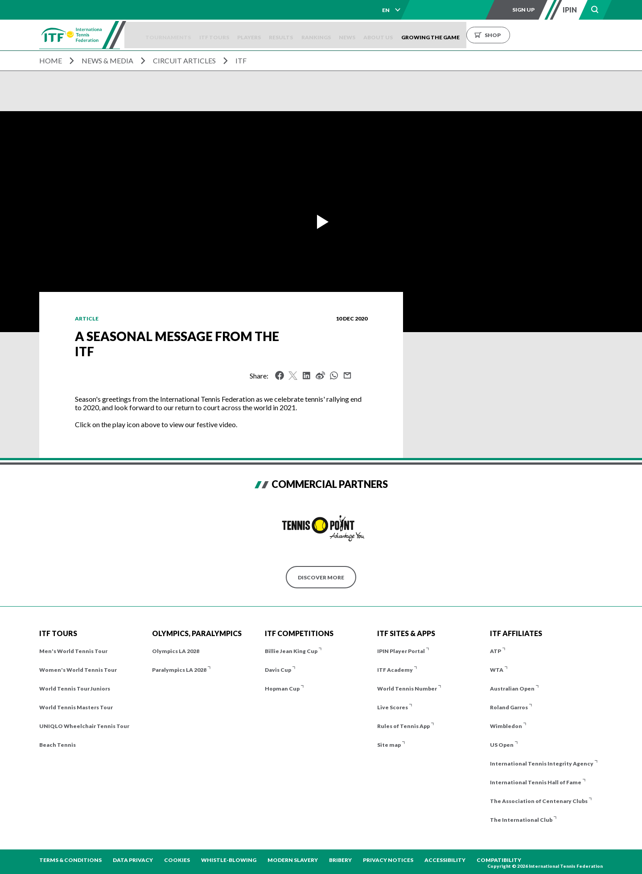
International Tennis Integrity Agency (541, 763)
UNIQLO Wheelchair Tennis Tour (84, 726)
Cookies (177, 860)
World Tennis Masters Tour (76, 707)
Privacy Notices (388, 860)
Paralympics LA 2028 (179, 669)
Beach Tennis (57, 744)
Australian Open (512, 688)
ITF (241, 60)
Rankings (353, 35)
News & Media (107, 60)
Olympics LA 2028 (175, 651)
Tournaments (184, 35)
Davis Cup (278, 669)
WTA (496, 669)
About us (425, 35)
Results (313, 35)
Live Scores (392, 707)
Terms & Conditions (70, 860)
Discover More (321, 577)
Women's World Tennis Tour (78, 669)
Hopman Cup (282, 688)
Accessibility (444, 860)
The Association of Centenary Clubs (539, 801)
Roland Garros (509, 707)
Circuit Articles (184, 60)
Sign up (523, 9)
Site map (389, 744)
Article (87, 318)
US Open (502, 744)
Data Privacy (133, 860)
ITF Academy (395, 669)
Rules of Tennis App (403, 726)
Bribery (340, 860)
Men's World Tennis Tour (73, 651)
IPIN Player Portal (401, 651)
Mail (347, 375)
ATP (495, 651)
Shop (545, 35)
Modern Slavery (293, 860)
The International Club (521, 819)
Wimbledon (506, 726)
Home (50, 60)
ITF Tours (236, 35)
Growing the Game (483, 35)
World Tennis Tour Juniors (74, 688)
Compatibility (499, 860)
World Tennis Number (407, 688)
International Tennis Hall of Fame (535, 782)
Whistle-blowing (228, 860)
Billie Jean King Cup (291, 651)
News (389, 35)
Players (276, 35)
